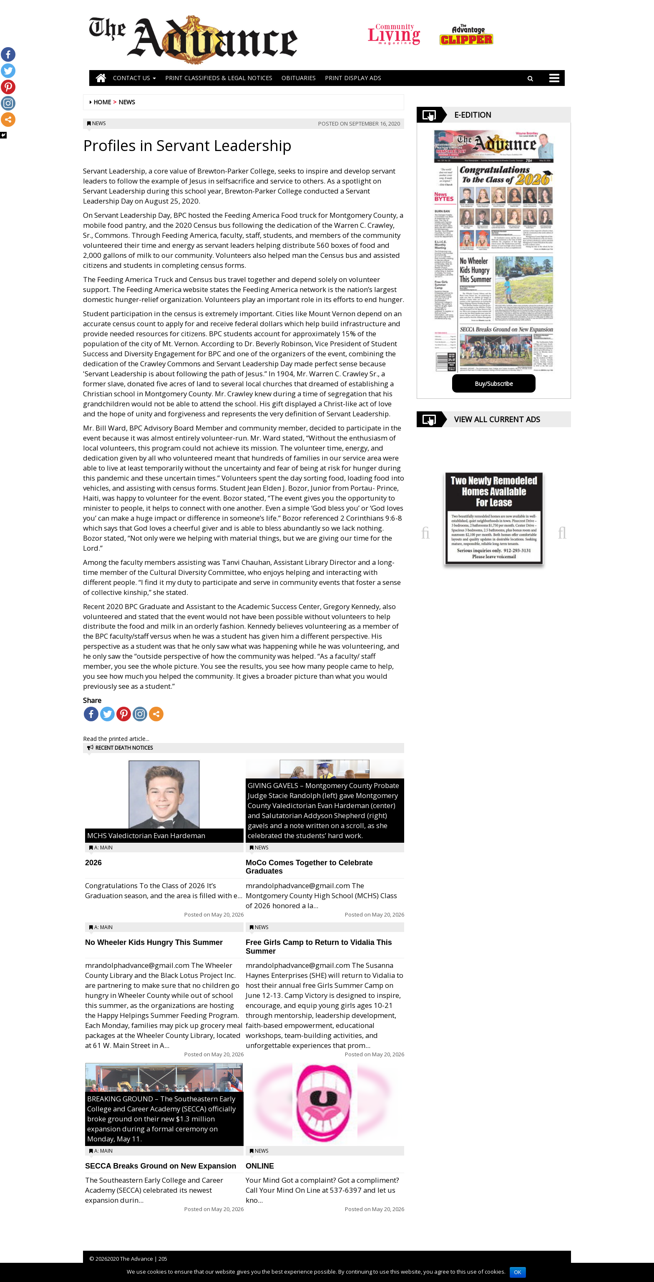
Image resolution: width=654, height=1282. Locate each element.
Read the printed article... (116, 739)
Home (102, 102)
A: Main (103, 847)
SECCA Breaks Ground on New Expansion (160, 1166)
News (126, 102)
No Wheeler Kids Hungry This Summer (154, 942)
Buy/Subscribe (494, 384)
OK (517, 1272)
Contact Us (134, 78)
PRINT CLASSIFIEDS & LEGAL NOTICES (218, 78)
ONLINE (260, 1166)
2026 (93, 863)
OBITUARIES (299, 78)
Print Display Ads (353, 78)
